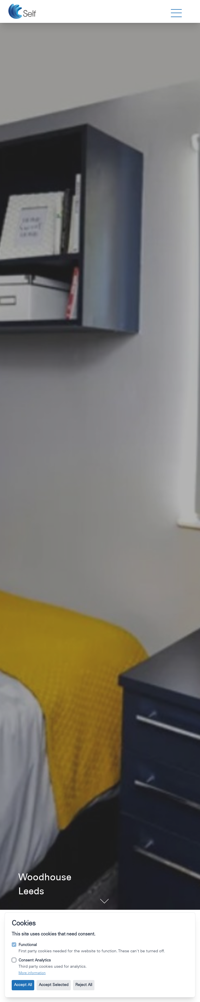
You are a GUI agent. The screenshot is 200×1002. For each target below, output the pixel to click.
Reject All (83, 985)
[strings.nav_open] (176, 13)
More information (32, 973)
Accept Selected (53, 985)
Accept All (23, 985)
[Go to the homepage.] (23, 11)
